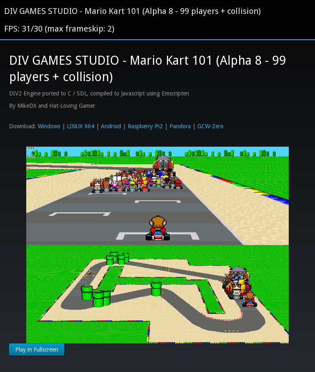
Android (111, 126)
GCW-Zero (210, 126)
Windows (49, 126)
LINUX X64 (80, 126)
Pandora (180, 126)
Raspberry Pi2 (145, 126)
